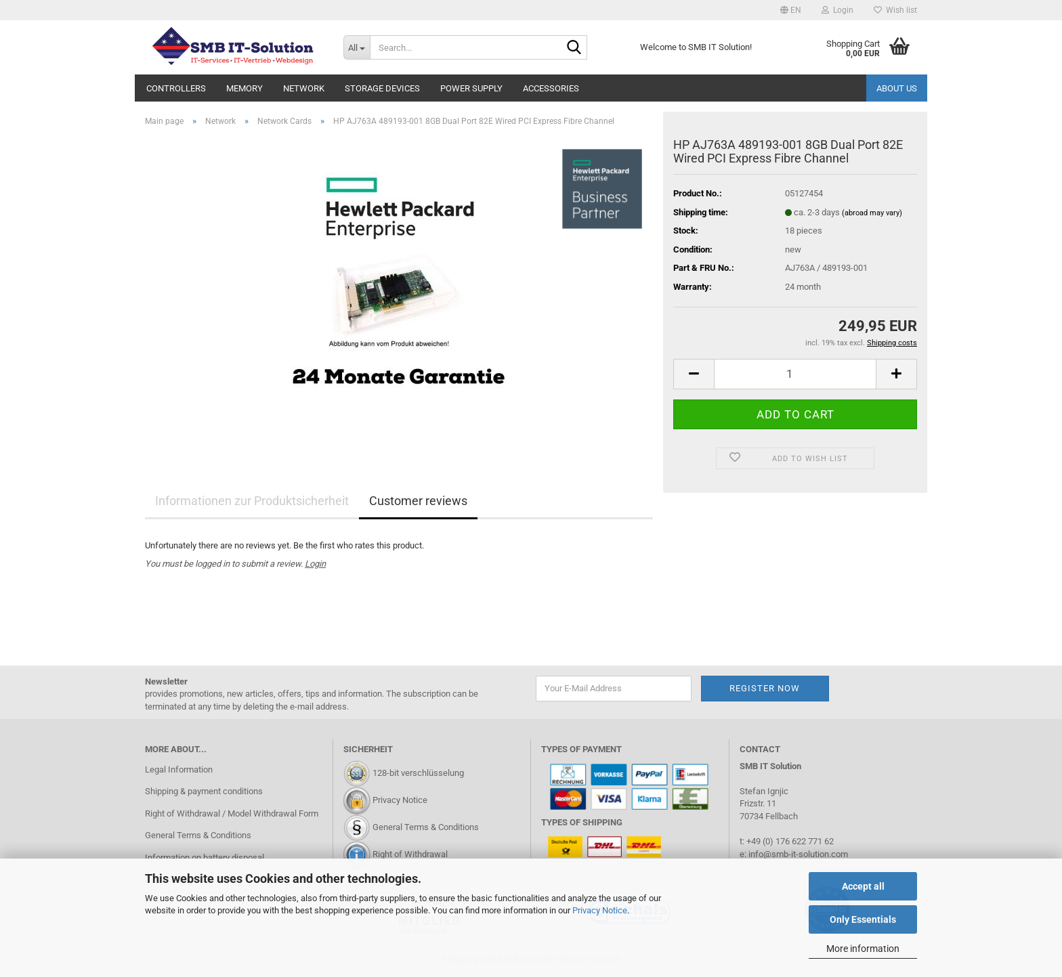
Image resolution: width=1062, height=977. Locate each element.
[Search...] (356, 47)
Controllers (176, 88)
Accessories (551, 88)
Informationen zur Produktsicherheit (252, 501)
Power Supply (471, 88)
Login (315, 564)
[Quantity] (795, 374)
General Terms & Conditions (198, 835)
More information (862, 948)
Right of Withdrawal (410, 854)
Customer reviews (418, 501)
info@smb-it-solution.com (798, 854)
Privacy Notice (599, 910)
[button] (790, 10)
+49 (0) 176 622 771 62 (789, 841)
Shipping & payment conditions (204, 791)
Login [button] (837, 10)
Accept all (863, 886)
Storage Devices (382, 88)
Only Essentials (863, 919)
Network (303, 88)
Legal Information (179, 769)
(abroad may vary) (872, 213)
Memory (244, 88)
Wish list (895, 10)
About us (896, 88)
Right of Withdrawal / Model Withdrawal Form (231, 813)
